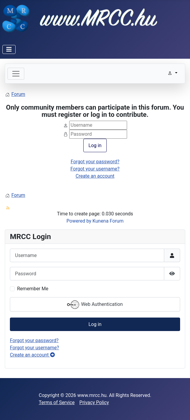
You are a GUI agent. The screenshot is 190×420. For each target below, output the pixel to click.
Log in (94, 145)
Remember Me (32, 288)
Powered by (79, 221)
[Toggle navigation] (15, 74)
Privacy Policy (94, 402)
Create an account (95, 176)
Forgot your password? (95, 161)
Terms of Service (57, 402)
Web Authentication (95, 305)
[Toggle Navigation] (9, 49)
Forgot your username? (95, 169)
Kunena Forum (108, 221)
